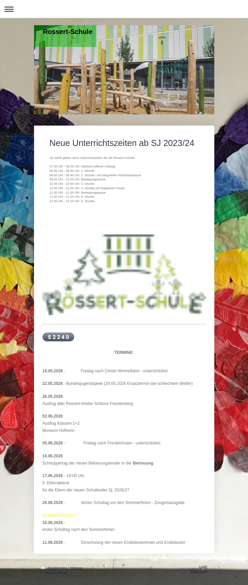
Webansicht (198, 571)
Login (203, 566)
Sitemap (76, 568)
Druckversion (54, 568)
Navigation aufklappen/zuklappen (124, 9)
